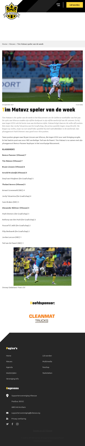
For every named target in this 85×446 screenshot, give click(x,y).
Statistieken (47, 373)
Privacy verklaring (18, 418)
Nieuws (12, 44)
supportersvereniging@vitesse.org (25, 413)
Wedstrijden (11, 373)
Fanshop (45, 367)
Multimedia (47, 361)
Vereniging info (12, 378)
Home (4, 44)
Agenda (9, 367)
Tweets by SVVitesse (42, 430)
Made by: (37, 441)
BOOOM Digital (45, 441)
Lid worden (75, 5)
